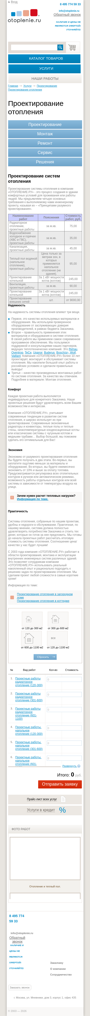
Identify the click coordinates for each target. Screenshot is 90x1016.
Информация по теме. (32, 499)
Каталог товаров (46, 58)
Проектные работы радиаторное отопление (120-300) (29, 682)
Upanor (37, 352)
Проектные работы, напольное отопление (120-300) (29, 730)
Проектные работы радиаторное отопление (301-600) (29, 697)
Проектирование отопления (25, 89)
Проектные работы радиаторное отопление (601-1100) (28, 713)
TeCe (28, 352)
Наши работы (44, 78)
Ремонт (45, 143)
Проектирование (47, 85)
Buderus (49, 352)
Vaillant (16, 356)
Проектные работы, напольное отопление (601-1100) (28, 762)
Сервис (45, 152)
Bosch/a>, (63, 352)
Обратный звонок (67, 15)
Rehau (73, 349)
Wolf (73, 352)
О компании (58, 968)
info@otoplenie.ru (69, 11)
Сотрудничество (61, 974)
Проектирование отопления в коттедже (43, 601)
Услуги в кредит (41, 810)
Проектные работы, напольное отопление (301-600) (29, 746)
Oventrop (17, 352)
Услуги (46, 68)
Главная (13, 85)
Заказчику (56, 962)
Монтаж (45, 133)
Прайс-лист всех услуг (42, 799)
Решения (45, 162)
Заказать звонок (20, 987)
